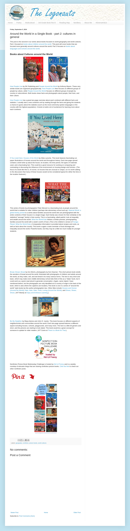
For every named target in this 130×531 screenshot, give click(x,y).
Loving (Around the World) (52, 290)
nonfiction (25, 443)
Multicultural (30, 23)
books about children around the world (37, 44)
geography (19, 443)
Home (10, 23)
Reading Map (64, 23)
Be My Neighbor (16, 321)
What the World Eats (39, 219)
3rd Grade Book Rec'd (47, 23)
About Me (88, 23)
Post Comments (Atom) (27, 516)
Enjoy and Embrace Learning (37, 293)
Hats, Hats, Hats (31, 290)
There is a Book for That (57, 330)
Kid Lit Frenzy (59, 364)
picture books (33, 443)
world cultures (42, 443)
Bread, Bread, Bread (17, 272)
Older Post (77, 512)
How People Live (16, 86)
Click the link (64, 366)
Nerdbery (77, 23)
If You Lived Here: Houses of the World (24, 158)
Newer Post (14, 512)
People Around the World (48, 86)
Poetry (18, 23)
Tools (40, 290)
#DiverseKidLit (101, 23)
